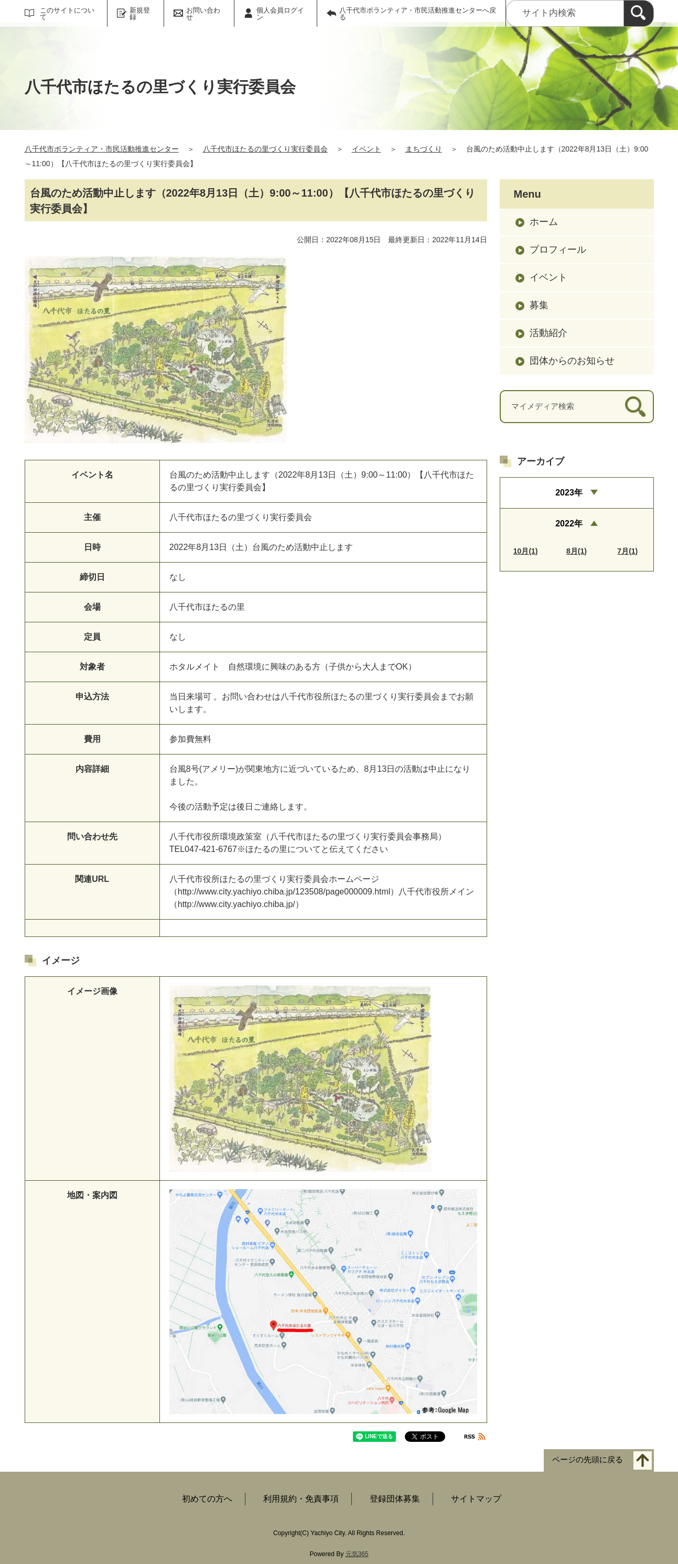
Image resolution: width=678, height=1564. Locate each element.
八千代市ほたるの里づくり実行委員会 (265, 149)
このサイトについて (67, 13)
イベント (366, 149)
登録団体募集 (395, 1498)
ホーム (544, 222)
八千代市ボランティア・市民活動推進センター (102, 149)
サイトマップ (476, 1498)
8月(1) (576, 551)
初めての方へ (207, 1498)
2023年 (569, 492)
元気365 (357, 1554)
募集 (539, 305)
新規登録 (140, 13)
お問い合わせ (203, 13)
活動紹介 (548, 333)
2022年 (569, 523)
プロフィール (558, 249)
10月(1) (525, 551)
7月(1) (627, 551)
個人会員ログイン (280, 13)
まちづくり (423, 149)
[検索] (638, 13)
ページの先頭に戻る (587, 1459)
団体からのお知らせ (572, 360)
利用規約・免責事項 (301, 1498)
